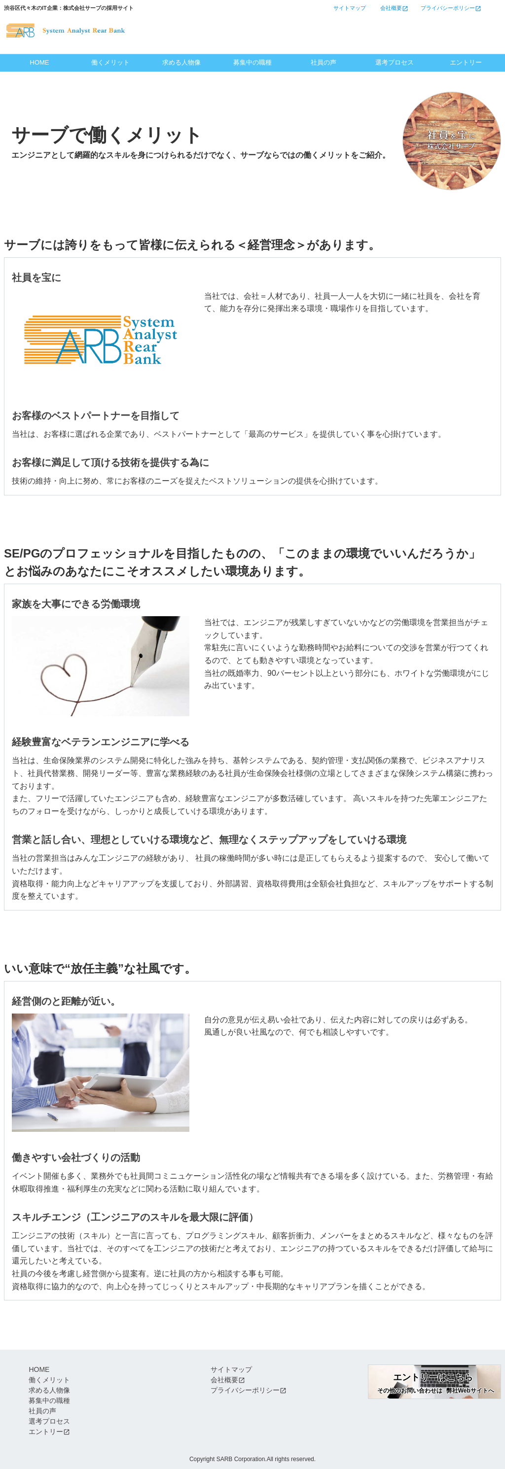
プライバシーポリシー (245, 1390)
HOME (39, 62)
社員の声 (323, 62)
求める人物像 (181, 62)
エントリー (466, 62)
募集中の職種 (252, 62)
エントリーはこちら (410, 24)
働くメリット (110, 62)
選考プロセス (394, 62)
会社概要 (224, 1380)
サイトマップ (231, 1369)
